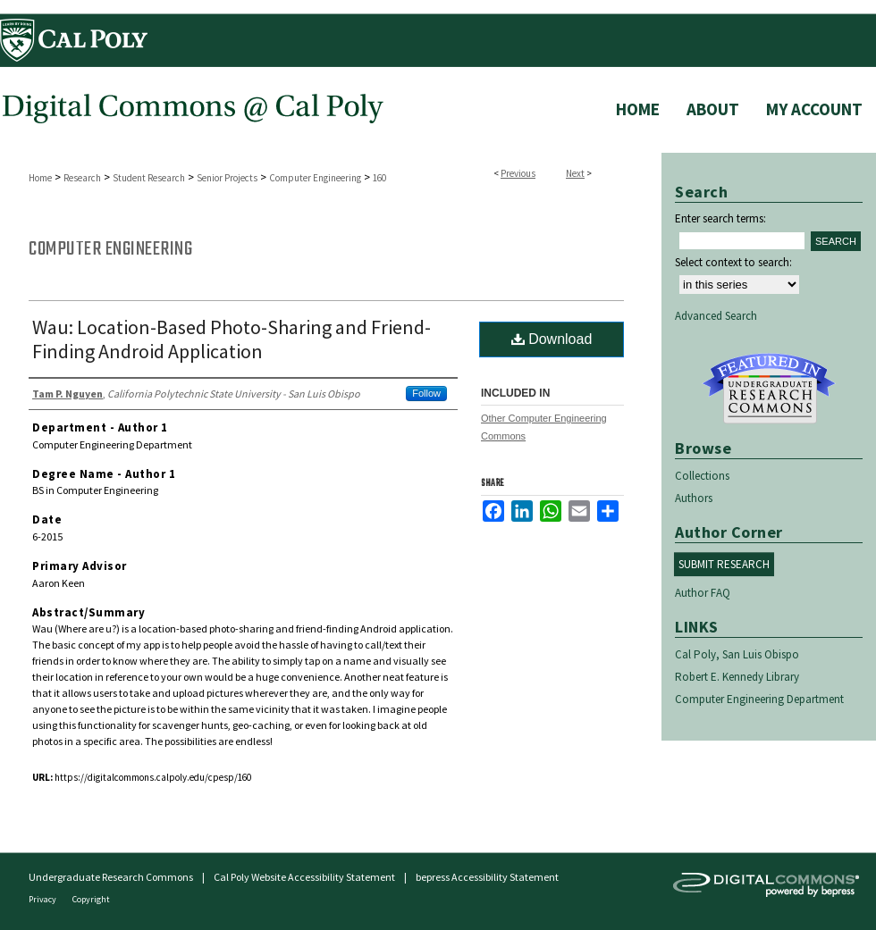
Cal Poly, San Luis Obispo (737, 654)
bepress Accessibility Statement (487, 877)
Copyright (91, 899)
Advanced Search (716, 315)
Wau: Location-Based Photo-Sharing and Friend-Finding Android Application (231, 339)
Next (575, 173)
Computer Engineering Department (759, 699)
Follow (426, 393)
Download (552, 339)
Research (82, 178)
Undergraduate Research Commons (768, 388)
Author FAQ (702, 592)
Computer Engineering (315, 178)
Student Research (149, 178)
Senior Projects (227, 178)
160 (379, 178)
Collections (702, 475)
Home (40, 178)
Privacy (43, 899)
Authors (693, 498)
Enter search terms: (720, 218)
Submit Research (724, 564)
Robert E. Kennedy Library (737, 676)
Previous (518, 173)
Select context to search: (733, 262)
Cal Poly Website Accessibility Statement (304, 877)
